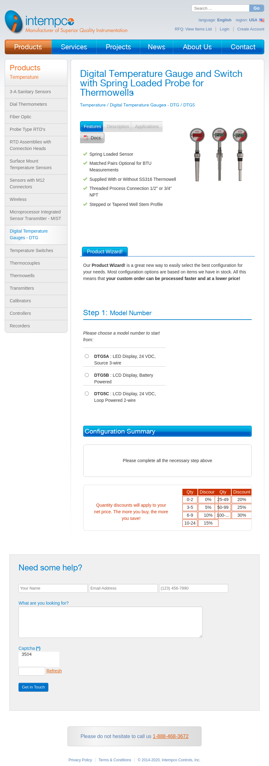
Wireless (18, 199)
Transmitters (22, 288)
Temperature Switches (31, 250)
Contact (243, 47)
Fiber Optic (20, 116)
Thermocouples (25, 263)
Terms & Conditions (115, 760)
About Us (197, 47)
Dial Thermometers (28, 104)
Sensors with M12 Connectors (27, 183)
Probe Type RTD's (27, 129)
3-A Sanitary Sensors (30, 91)
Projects (118, 47)
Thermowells (22, 275)
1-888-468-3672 (171, 736)
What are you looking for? (44, 603)
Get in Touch (33, 687)
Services (74, 47)
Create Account (250, 29)
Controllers (20, 313)
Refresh (54, 670)
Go (257, 8)
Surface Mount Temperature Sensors (31, 164)
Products (28, 47)
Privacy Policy (80, 760)
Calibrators (20, 300)
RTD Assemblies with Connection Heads (30, 145)
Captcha (29, 648)
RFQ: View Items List (193, 29)
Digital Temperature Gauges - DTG (29, 234)
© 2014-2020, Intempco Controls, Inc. (169, 760)
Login (224, 29)
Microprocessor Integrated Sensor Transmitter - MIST (35, 215)
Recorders (20, 325)
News (156, 47)
